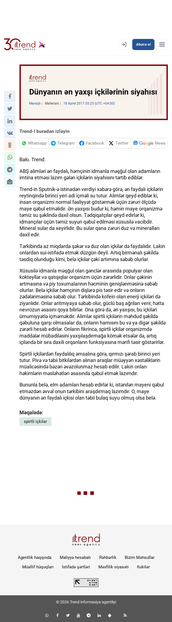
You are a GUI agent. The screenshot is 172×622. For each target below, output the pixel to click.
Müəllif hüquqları (38, 566)
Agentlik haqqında (34, 557)
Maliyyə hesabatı (75, 557)
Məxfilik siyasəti (113, 566)
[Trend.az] (24, 44)
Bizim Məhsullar (139, 557)
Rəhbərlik (107, 557)
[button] (10, 96)
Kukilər (143, 566)
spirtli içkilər (35, 421)
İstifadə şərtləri (76, 566)
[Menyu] (162, 44)
